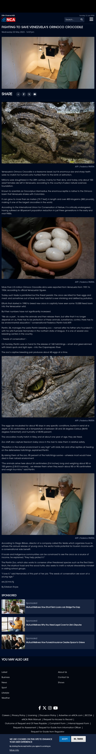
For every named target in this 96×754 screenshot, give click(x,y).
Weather (6, 698)
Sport (4, 688)
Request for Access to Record (58, 720)
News (4, 683)
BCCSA (88, 716)
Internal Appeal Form (78, 724)
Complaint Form (57, 724)
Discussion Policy (48, 716)
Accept (65, 739)
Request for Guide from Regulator (47, 732)
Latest (4, 672)
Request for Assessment (24, 728)
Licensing (32, 716)
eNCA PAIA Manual (31, 720)
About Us (62, 672)
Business (6, 677)
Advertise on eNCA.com (71, 716)
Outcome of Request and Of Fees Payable (26, 724)
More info (14, 750)
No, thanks (78, 739)
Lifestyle (5, 693)
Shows (61, 683)
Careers (6, 716)
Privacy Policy (18, 716)
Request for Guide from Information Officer (60, 728)
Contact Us (63, 677)
